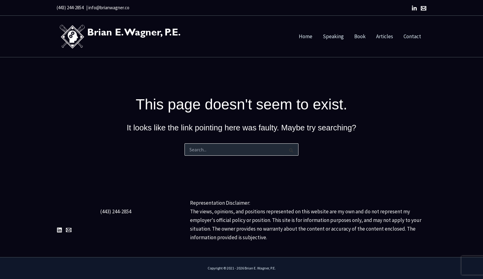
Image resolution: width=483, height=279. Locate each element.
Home (305, 36)
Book (360, 36)
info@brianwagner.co (108, 7)
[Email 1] (68, 230)
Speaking (333, 36)
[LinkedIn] (414, 8)
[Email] (423, 8)
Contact (412, 36)
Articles (384, 36)
